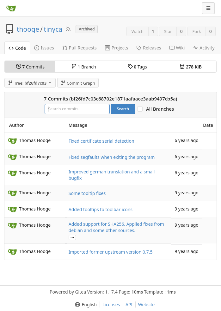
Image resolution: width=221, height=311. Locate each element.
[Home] (11, 8)
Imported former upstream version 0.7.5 (111, 252)
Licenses (111, 304)
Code (17, 48)
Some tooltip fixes (87, 193)
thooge (28, 29)
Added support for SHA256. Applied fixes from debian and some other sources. (116, 227)
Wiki (177, 48)
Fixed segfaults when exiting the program (112, 157)
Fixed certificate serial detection (101, 141)
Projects (116, 48)
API (129, 304)
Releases (148, 48)
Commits (30, 67)
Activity (203, 48)
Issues (44, 48)
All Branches (162, 109)
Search (123, 109)
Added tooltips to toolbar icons (100, 209)
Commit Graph (78, 83)
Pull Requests (79, 48)
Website (146, 304)
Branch (83, 67)
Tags (137, 67)
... (72, 237)
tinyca (53, 29)
